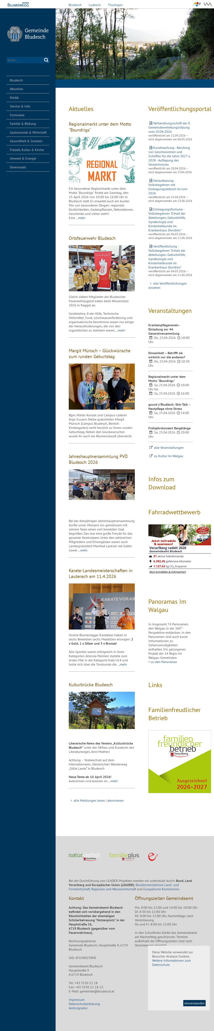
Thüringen (115, 5)
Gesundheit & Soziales (26, 141)
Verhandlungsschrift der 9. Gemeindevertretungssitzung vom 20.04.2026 (169, 127)
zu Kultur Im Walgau (168, 456)
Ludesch (95, 5)
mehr (81, 218)
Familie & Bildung (23, 123)
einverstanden (194, 1003)
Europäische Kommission (161, 889)
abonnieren (115, 800)
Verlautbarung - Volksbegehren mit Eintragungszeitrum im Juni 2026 (167, 186)
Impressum (77, 999)
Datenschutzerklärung (84, 1004)
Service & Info (20, 106)
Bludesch (75, 5)
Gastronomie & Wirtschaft (28, 132)
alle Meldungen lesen (87, 800)
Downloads (18, 167)
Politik (14, 97)
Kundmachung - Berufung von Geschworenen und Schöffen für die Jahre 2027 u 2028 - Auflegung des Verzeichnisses (169, 156)
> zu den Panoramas (162, 662)
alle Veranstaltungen (169, 447)
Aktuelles (16, 89)
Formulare (17, 115)
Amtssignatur (78, 1008)
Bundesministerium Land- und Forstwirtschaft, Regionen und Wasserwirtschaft (124, 887)
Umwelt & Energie (23, 158)
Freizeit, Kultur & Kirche (27, 150)
